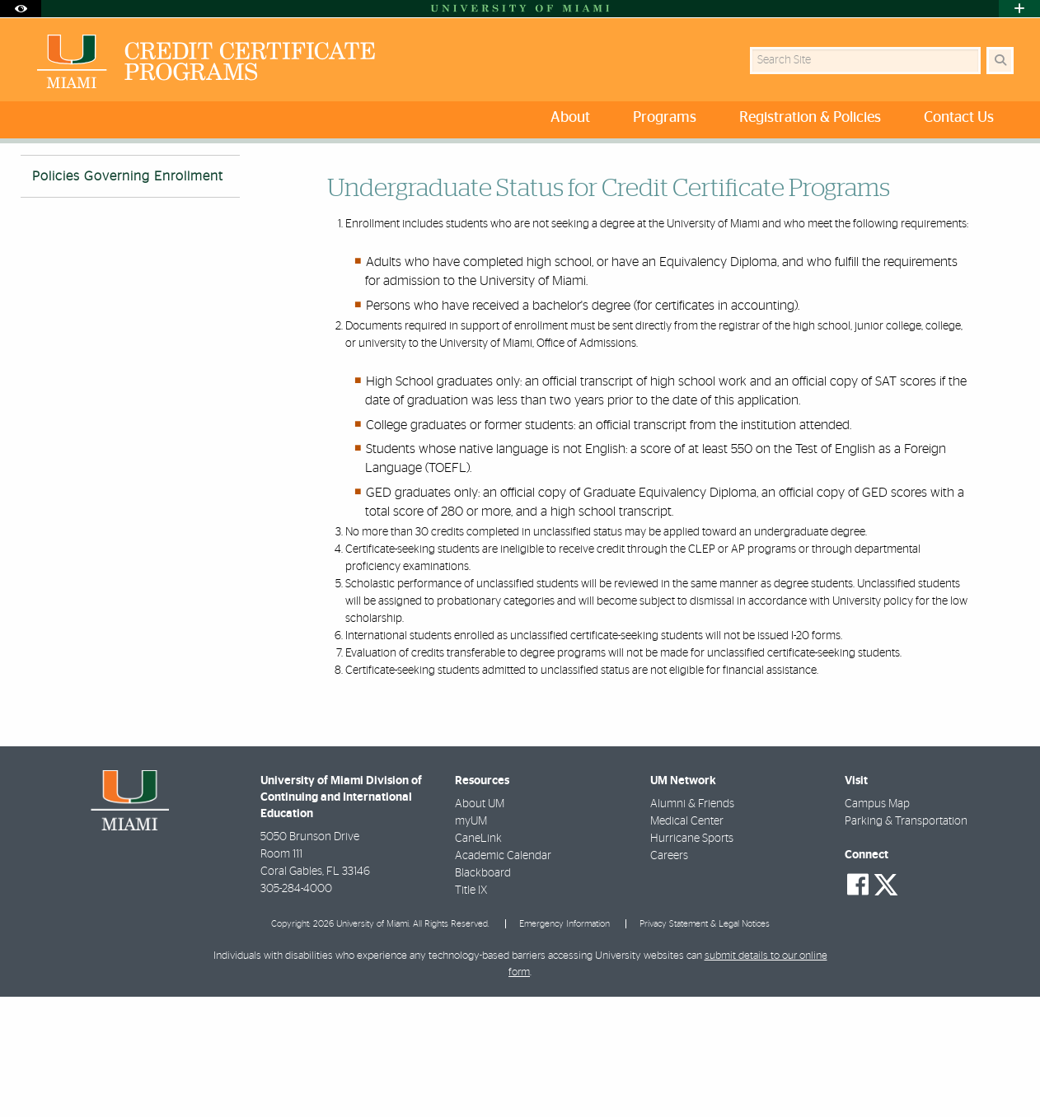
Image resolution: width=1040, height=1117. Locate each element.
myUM (471, 941)
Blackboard (483, 993)
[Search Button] (1000, 60)
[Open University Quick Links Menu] (1019, 8)
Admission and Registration (138, 176)
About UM (479, 924)
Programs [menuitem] (664, 117)
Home (35, 176)
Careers (669, 976)
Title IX (471, 1011)
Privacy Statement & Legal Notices (704, 1044)
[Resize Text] (967, 167)
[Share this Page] (1006, 167)
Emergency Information (564, 1044)
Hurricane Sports (691, 959)
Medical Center (687, 941)
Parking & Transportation (906, 941)
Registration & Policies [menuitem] (810, 117)
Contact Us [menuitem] (959, 117)
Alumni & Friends (692, 924)
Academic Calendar (503, 976)
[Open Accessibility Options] (20, 8)
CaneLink (478, 959)
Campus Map (877, 924)
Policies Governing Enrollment (301, 177)
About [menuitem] (570, 117)
